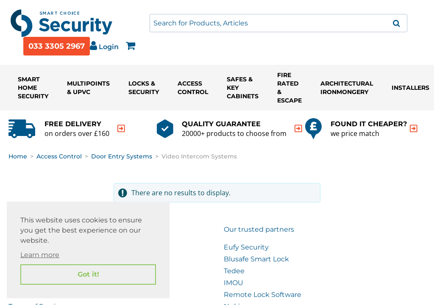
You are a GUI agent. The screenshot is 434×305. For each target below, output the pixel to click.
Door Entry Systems (121, 156)
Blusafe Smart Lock (256, 259)
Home (17, 156)
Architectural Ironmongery (346, 88)
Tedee (234, 271)
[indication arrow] (121, 129)
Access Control (193, 88)
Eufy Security (246, 247)
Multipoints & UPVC (88, 88)
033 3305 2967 (56, 46)
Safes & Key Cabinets (243, 87)
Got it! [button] (88, 274)
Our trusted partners (259, 229)
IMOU (233, 283)
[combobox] (278, 23)
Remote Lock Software (262, 295)
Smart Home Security (33, 87)
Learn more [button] (39, 255)
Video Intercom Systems (199, 156)
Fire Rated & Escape (289, 87)
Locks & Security (143, 88)
